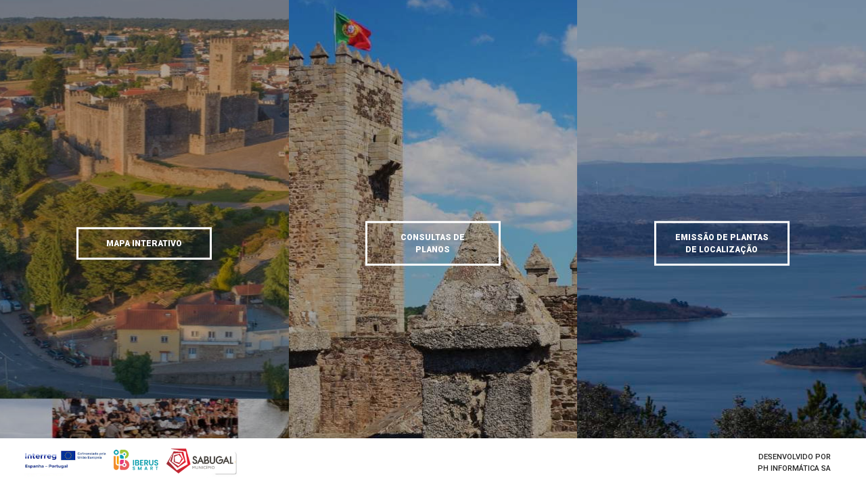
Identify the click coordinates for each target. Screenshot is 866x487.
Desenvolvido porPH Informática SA (794, 463)
